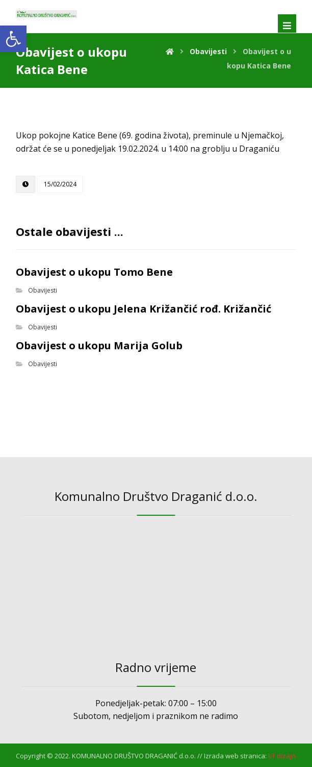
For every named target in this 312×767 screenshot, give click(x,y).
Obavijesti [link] (42, 290)
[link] (13, 39)
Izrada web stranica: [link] (235, 755)
